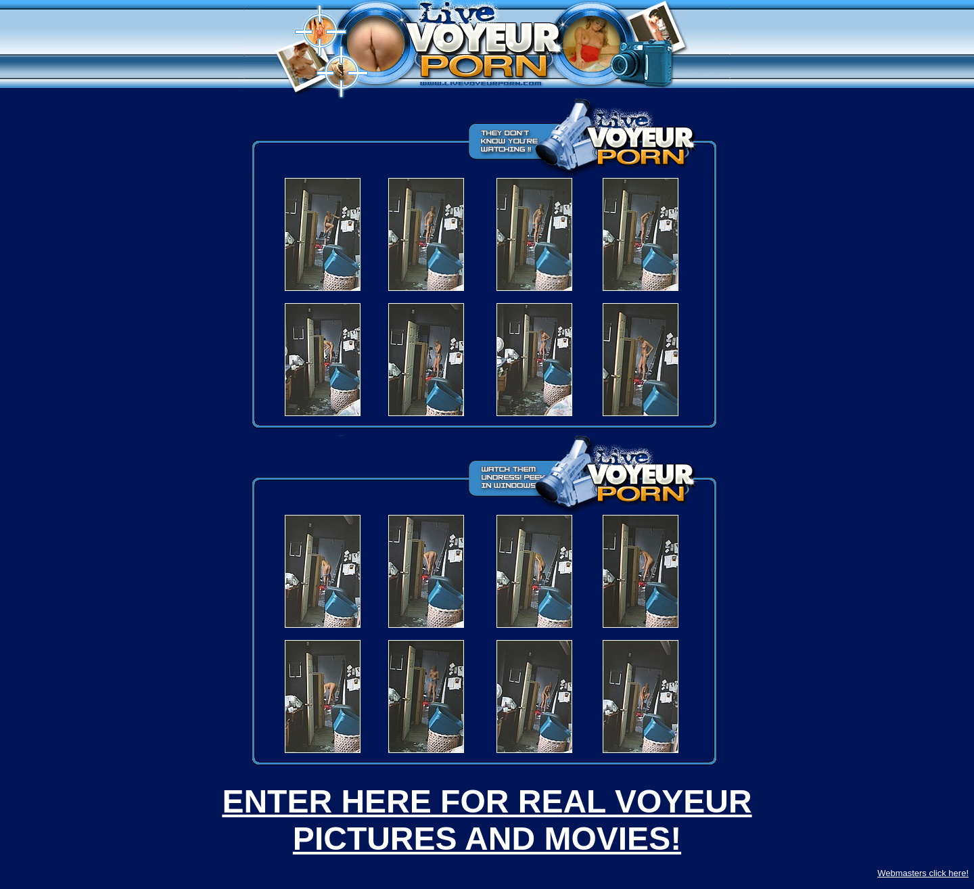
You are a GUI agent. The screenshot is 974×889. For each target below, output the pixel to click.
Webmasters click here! (923, 873)
